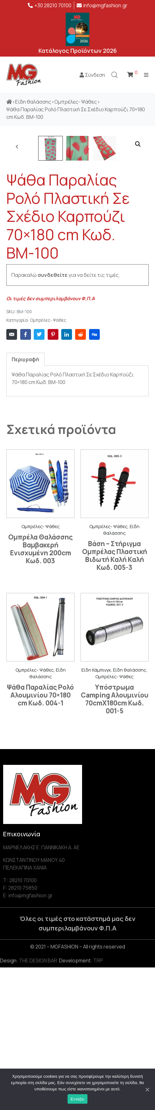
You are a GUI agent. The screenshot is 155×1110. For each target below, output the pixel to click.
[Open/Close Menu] (146, 74)
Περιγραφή (25, 501)
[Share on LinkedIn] (66, 477)
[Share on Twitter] (39, 477)
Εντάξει (78, 1099)
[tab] (25, 501)
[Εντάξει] (147, 1089)
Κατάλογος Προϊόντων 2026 (78, 50)
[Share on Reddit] (80, 477)
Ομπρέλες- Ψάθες (48, 463)
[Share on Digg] (94, 477)
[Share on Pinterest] (53, 477)
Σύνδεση (92, 74)
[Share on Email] (11, 477)
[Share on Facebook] (25, 477)
